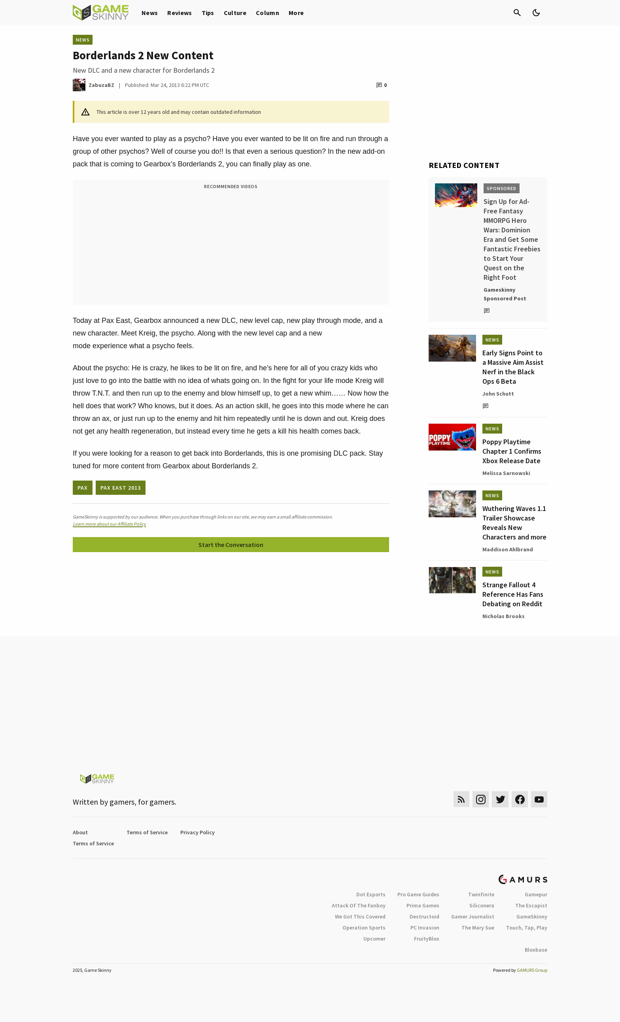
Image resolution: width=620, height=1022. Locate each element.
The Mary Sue (477, 927)
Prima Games (422, 905)
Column (267, 13)
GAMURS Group (532, 970)
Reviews (179, 13)
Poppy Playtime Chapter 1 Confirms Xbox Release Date (511, 451)
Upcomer (374, 938)
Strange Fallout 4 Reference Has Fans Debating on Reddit (512, 594)
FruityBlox (426, 938)
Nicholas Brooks (503, 616)
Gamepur (536, 894)
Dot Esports (371, 894)
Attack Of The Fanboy (359, 905)
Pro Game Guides (418, 894)
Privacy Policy (197, 832)
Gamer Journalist (472, 916)
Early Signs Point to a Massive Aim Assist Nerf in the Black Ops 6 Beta (513, 367)
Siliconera (481, 905)
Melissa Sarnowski (506, 473)
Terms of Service (147, 832)
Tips (208, 13)
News (150, 13)
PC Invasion (424, 927)
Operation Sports (364, 927)
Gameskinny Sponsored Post (505, 294)
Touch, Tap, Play (526, 927)
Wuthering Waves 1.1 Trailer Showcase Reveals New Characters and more (514, 522)
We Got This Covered (360, 916)
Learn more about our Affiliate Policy (109, 524)
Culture (235, 13)
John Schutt (498, 393)
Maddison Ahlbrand (507, 549)
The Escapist (531, 905)
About (80, 832)
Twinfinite (481, 894)
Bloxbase (536, 949)
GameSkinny (531, 916)
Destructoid (424, 916)
